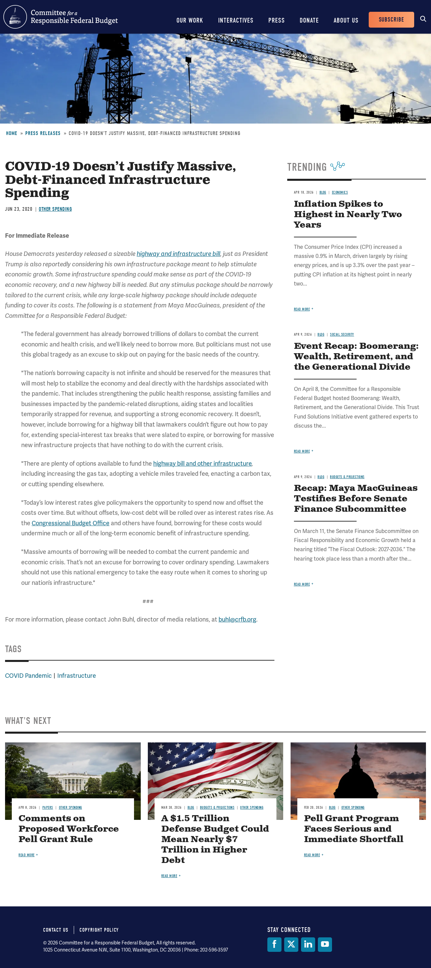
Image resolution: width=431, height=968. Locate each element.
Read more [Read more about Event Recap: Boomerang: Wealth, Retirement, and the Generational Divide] (302, 451)
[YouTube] (325, 944)
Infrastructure (76, 675)
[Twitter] (291, 944)
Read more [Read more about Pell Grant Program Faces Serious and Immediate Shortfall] (312, 855)
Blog (323, 192)
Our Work (189, 20)
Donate (309, 20)
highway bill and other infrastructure (202, 463)
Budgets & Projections (347, 477)
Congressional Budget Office (70, 523)
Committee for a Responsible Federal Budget (60, 17)
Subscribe (391, 19)
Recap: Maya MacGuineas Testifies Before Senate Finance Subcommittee (356, 498)
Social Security (342, 334)
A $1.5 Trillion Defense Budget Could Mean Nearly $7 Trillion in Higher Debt (215, 839)
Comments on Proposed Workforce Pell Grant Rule (69, 829)
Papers (47, 807)
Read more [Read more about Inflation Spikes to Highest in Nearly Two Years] (302, 309)
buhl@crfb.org (237, 619)
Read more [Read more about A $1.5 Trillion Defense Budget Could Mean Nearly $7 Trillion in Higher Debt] (169, 876)
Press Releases (43, 133)
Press (276, 20)
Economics (340, 192)
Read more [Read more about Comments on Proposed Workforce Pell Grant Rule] (27, 855)
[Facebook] (274, 944)
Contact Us (55, 930)
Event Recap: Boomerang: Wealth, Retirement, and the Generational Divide (356, 356)
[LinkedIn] (308, 944)
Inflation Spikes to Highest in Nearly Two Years (348, 214)
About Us (346, 20)
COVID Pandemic (28, 675)
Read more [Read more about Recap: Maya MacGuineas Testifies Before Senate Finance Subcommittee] (302, 584)
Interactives (236, 20)
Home (11, 133)
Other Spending (55, 209)
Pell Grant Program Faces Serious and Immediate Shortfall (353, 829)
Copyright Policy (99, 930)
